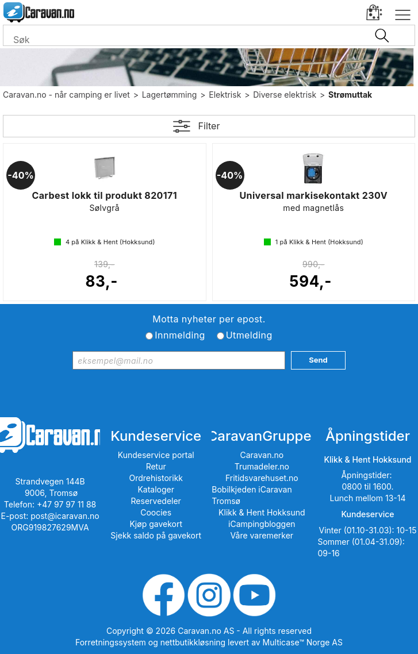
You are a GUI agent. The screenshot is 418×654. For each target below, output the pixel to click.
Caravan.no (262, 455)
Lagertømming (169, 94)
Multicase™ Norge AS (303, 642)
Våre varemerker (262, 535)
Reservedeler (156, 501)
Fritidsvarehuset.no (261, 478)
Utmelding (249, 335)
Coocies (155, 512)
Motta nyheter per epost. (208, 319)
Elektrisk (225, 94)
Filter (209, 126)
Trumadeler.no (262, 466)
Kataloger (155, 489)
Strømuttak (350, 94)
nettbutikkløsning (192, 642)
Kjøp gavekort (155, 524)
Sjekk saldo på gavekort (155, 535)
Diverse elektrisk (284, 94)
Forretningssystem (110, 642)
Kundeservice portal (156, 455)
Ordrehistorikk (156, 478)
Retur (156, 466)
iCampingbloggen (262, 524)
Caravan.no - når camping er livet (66, 94)
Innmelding (180, 335)
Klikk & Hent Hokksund (261, 512)
